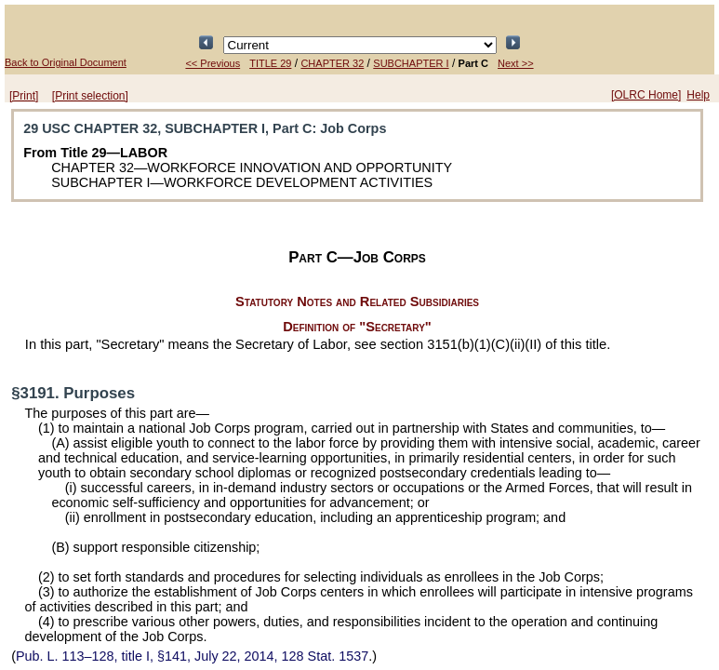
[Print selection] (90, 95)
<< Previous (212, 63)
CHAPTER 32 (332, 63)
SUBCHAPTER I (410, 63)
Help (698, 94)
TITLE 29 (270, 63)
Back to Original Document (65, 62)
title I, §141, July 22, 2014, (192, 656)
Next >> (516, 63)
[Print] (23, 95)
